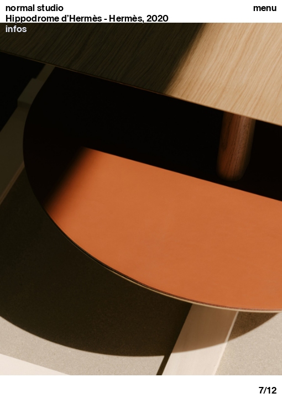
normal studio (35, 8)
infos (16, 28)
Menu (264, 8)
